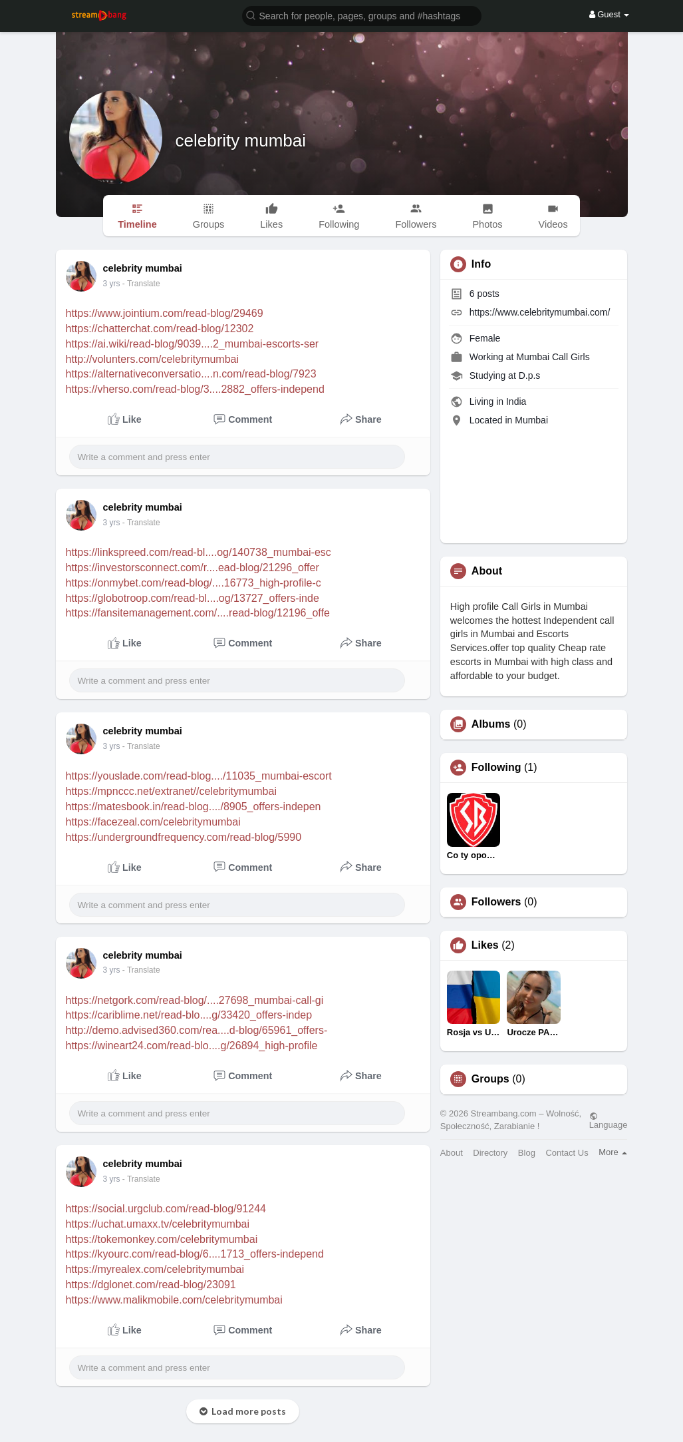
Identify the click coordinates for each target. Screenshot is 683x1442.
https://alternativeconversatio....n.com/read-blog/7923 (191, 373)
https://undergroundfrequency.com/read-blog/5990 (184, 837)
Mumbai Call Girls (552, 357)
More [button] (613, 1152)
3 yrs (111, 283)
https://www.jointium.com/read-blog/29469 (164, 313)
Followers (496, 902)
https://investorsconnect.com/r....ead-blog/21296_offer (192, 567)
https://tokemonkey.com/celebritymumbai (162, 1239)
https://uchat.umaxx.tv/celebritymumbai (158, 1224)
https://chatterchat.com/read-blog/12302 (160, 328)
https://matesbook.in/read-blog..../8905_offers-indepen (193, 806)
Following (496, 767)
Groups (490, 1079)
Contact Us (566, 1152)
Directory (490, 1152)
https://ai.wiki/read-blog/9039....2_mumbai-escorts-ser (192, 344)
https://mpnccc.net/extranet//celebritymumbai (171, 791)
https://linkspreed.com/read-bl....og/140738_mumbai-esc (198, 552)
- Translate (141, 283)
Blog (526, 1152)
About (451, 1152)
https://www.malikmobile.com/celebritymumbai (174, 1300)
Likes (485, 945)
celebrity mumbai (241, 140)
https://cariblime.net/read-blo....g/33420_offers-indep (189, 1015)
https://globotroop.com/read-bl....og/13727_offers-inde (192, 598)
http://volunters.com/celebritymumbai (152, 359)
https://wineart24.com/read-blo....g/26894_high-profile (192, 1045)
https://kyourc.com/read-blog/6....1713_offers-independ (195, 1254)
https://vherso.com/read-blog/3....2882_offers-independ (195, 389)
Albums (491, 724)
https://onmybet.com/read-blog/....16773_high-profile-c (193, 583)
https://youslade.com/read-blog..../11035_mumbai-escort (199, 776)
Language (608, 1120)
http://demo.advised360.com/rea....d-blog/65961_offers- (197, 1030)
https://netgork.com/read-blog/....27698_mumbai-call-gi (195, 1000)
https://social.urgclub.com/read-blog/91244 (166, 1208)
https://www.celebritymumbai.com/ (540, 312)
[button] (361, 15)
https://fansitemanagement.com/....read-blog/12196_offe (198, 612)
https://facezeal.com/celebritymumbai (153, 822)
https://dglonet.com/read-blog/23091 (151, 1284)
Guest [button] (609, 14)
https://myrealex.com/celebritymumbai (155, 1269)
